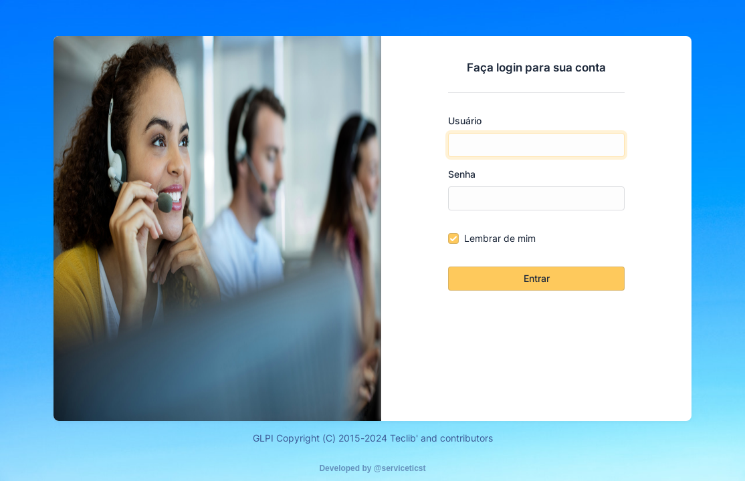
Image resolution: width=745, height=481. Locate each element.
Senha (461, 174)
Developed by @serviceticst (372, 468)
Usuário (465, 120)
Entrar (537, 278)
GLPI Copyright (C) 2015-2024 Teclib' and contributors (373, 438)
